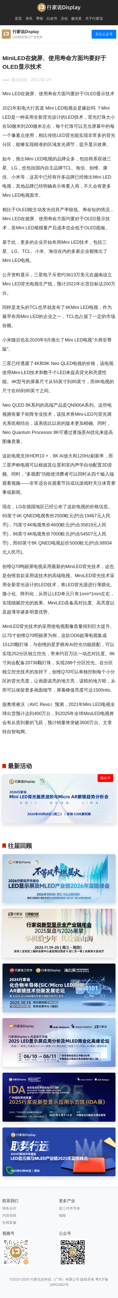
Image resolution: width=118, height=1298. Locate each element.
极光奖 (76, 18)
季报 (39, 18)
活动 (64, 18)
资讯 (28, 18)
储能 (62, 1215)
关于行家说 (94, 18)
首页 (18, 18)
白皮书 (52, 18)
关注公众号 (104, 34)
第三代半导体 (69, 1208)
